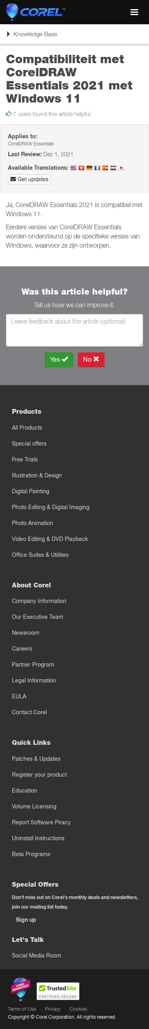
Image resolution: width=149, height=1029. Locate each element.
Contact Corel (29, 712)
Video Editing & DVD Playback (50, 539)
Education (24, 790)
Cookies (78, 1009)
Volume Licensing (34, 806)
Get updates (29, 179)
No (91, 359)
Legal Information (34, 680)
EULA (19, 696)
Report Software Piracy (41, 822)
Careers (22, 648)
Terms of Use (22, 1009)
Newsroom (25, 632)
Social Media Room (36, 955)
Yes (59, 359)
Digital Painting (30, 491)
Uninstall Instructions (38, 838)
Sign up (26, 919)
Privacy (52, 1009)
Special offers (29, 443)
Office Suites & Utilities (40, 554)
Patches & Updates (36, 758)
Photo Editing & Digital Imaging (50, 507)
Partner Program (33, 664)
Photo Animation (32, 523)
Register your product (39, 774)
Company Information (39, 601)
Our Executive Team (37, 616)
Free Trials (25, 459)
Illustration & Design (37, 475)
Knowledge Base (31, 36)
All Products (27, 427)
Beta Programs (31, 854)
